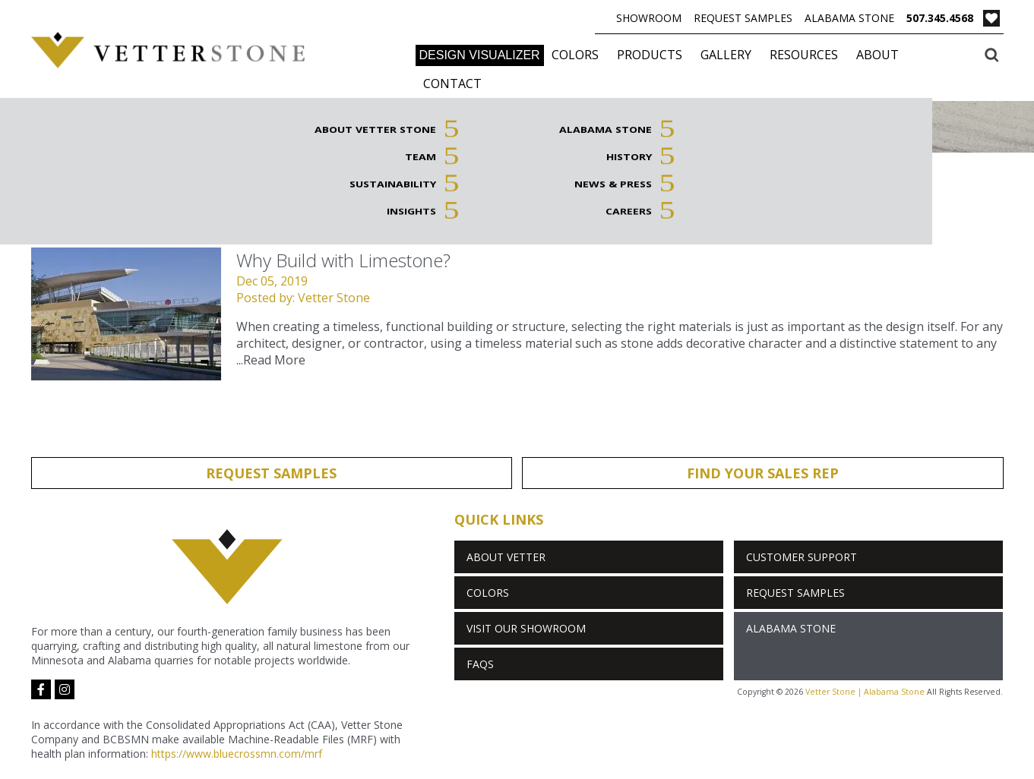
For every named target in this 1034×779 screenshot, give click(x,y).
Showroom (648, 18)
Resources (804, 54)
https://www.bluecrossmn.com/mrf (236, 753)
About (877, 54)
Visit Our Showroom (526, 628)
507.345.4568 (939, 18)
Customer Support (801, 557)
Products (649, 54)
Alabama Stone (849, 18)
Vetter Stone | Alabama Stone (865, 691)
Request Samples (743, 18)
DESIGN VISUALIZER (479, 55)
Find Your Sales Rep (763, 473)
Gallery (725, 54)
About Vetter (505, 557)
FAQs (480, 664)
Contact (452, 83)
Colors (575, 54)
